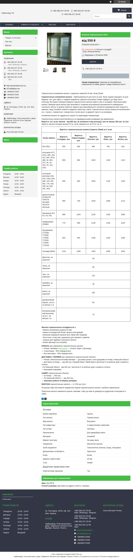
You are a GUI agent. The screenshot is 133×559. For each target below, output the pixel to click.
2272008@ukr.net (13, 89)
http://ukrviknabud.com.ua (16, 86)
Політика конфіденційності (109, 556)
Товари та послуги (30, 25)
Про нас (52, 25)
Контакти (70, 25)
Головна (9, 25)
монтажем (63, 348)
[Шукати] (129, 16)
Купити (93, 61)
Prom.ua (79, 554)
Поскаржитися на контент (89, 556)
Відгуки (8, 45)
